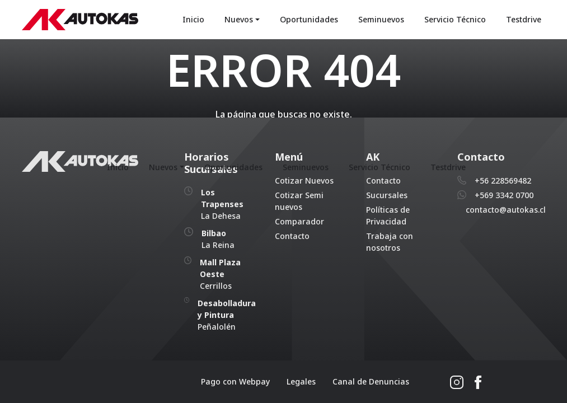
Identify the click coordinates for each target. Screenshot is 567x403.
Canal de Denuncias (370, 381)
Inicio (193, 19)
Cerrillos (220, 274)
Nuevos (238, 19)
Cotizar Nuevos (304, 180)
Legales (301, 381)
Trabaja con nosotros (389, 242)
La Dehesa (222, 204)
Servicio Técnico (455, 19)
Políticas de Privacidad (388, 215)
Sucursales (386, 195)
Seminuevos (381, 19)
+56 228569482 (503, 180)
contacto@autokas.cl (506, 209)
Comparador (299, 221)
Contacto (292, 236)
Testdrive (523, 19)
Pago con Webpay (235, 381)
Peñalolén (227, 315)
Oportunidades (309, 19)
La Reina (218, 239)
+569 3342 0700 (504, 195)
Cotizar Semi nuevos (299, 201)
